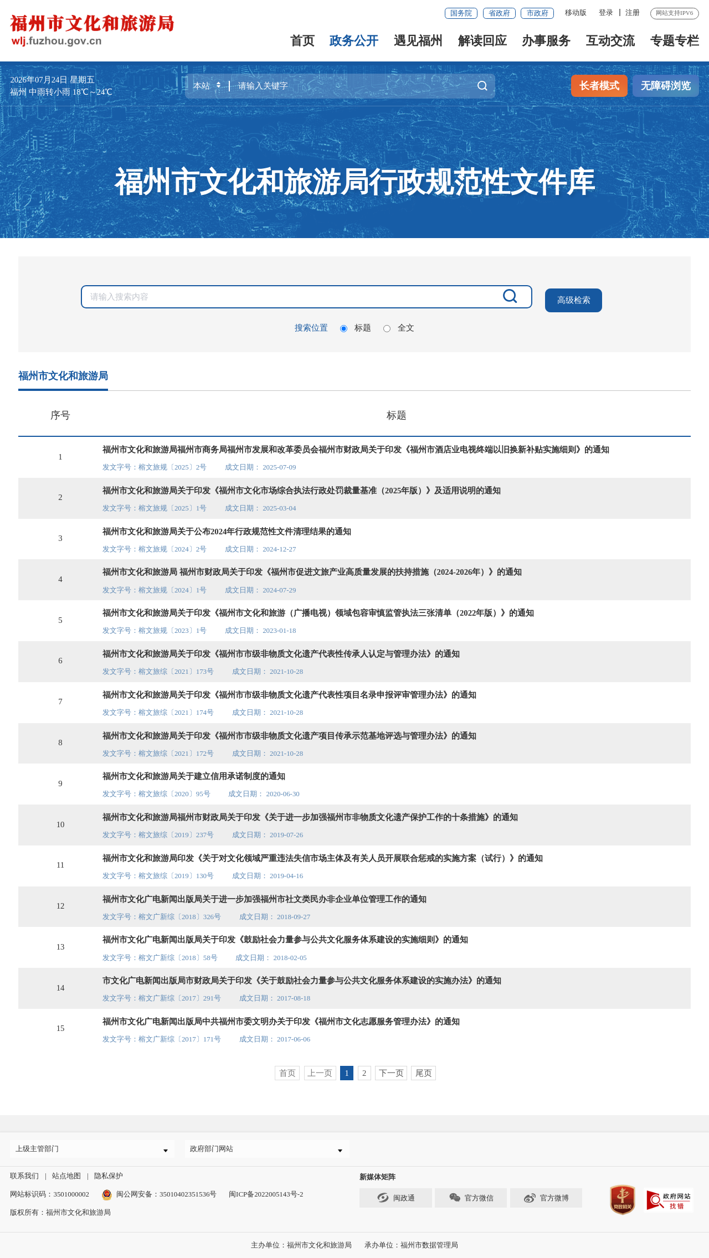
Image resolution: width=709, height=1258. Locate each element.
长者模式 (599, 85)
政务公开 (354, 41)
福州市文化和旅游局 (63, 372)
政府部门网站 (215, 1146)
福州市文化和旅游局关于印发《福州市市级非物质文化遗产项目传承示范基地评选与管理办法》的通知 (289, 732)
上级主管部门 (40, 1146)
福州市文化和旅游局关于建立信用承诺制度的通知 (193, 772)
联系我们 (24, 1176)
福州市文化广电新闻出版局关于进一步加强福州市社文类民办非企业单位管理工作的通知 (264, 895)
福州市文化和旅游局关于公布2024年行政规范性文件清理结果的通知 (227, 527)
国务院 (461, 13)
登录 (606, 12)
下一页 (391, 1069)
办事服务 (546, 41)
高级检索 (573, 296)
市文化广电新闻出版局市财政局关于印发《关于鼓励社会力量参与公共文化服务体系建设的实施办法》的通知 (301, 976)
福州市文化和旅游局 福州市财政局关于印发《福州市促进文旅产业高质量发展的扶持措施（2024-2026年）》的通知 (312, 568)
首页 (302, 41)
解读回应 (482, 41)
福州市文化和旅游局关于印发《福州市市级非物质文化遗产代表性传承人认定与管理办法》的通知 (281, 650)
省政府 (499, 13)
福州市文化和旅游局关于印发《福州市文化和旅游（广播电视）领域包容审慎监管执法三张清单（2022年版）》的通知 (318, 609)
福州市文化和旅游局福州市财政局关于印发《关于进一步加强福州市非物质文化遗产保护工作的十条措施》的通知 (310, 813)
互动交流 (610, 41)
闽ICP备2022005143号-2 (266, 1194)
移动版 (576, 12)
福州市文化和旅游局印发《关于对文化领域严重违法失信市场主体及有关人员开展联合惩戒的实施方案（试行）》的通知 (322, 854)
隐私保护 (108, 1176)
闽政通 (395, 1198)
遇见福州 (418, 41)
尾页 (423, 1069)
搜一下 (483, 86)
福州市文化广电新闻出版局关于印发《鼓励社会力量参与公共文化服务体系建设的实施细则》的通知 (285, 935)
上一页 (319, 1069)
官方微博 (546, 1198)
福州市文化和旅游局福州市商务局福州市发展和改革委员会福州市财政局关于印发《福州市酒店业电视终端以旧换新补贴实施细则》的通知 (355, 445)
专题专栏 (674, 41)
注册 (632, 12)
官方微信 (471, 1198)
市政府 (537, 13)
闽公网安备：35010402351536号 (166, 1194)
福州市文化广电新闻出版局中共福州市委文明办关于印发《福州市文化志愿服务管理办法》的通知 (281, 1017)
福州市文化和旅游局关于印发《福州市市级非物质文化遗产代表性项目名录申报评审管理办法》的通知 (289, 691)
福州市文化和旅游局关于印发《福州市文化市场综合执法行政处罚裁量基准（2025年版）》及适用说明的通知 (301, 486)
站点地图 (66, 1176)
